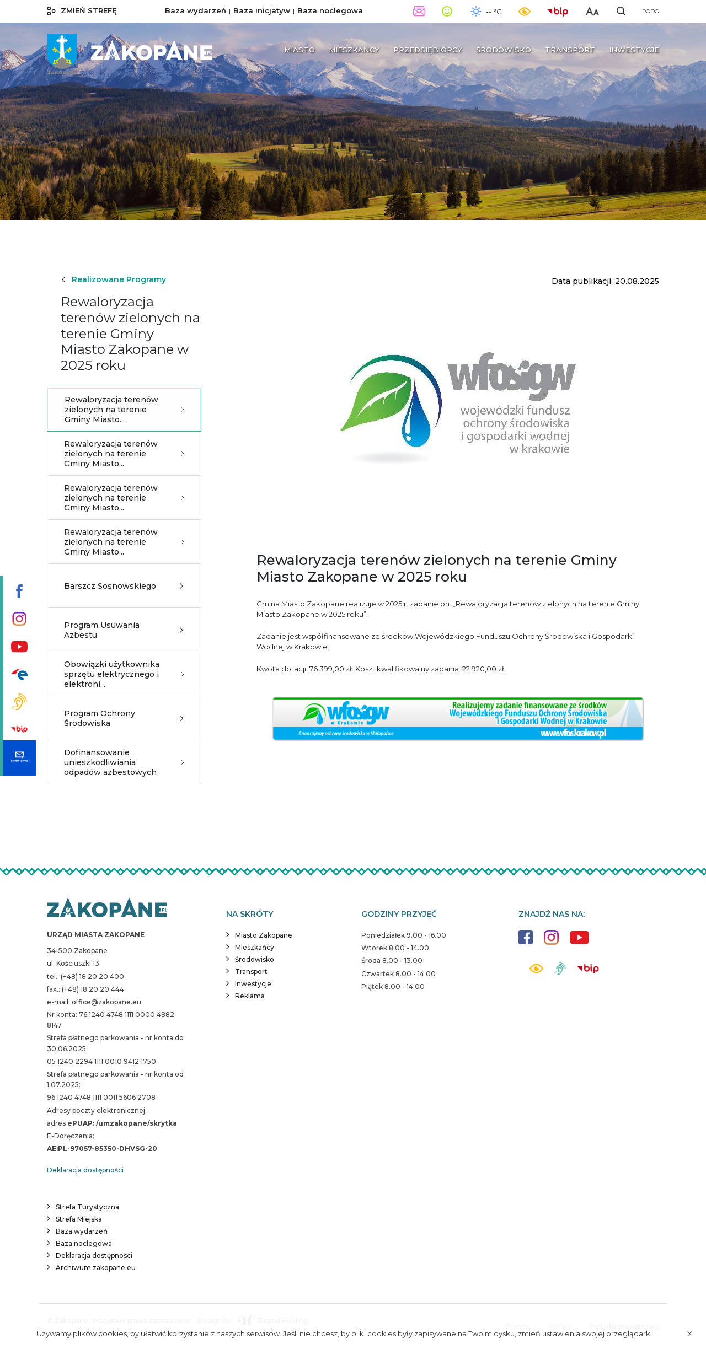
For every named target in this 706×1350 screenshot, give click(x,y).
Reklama (250, 996)
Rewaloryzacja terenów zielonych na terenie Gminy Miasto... (124, 409)
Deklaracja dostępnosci (94, 1255)
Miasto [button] (299, 49)
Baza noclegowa (330, 10)
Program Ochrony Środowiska (124, 718)
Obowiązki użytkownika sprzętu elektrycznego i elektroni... (124, 674)
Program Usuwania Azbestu (124, 630)
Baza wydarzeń (195, 10)
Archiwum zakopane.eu (96, 1267)
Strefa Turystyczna (87, 1207)
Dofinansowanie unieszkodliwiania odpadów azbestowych (124, 762)
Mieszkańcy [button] (354, 49)
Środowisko (254, 959)
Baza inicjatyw (261, 10)
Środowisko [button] (503, 49)
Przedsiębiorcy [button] (427, 49)
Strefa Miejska (79, 1219)
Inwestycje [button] (634, 49)
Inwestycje (253, 984)
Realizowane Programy (113, 279)
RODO (650, 11)
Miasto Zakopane (263, 935)
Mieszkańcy (254, 947)
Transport (251, 971)
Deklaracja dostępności (85, 1170)
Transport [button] (570, 49)
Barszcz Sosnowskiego (124, 586)
